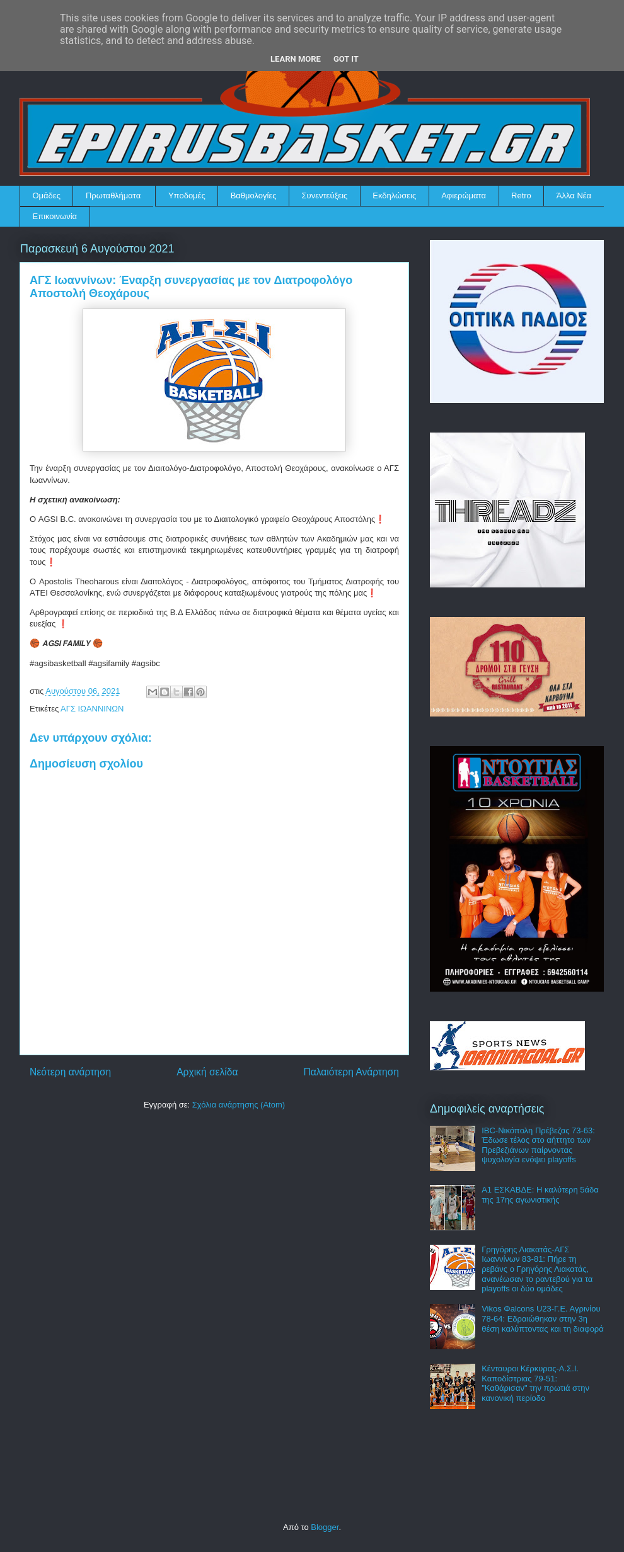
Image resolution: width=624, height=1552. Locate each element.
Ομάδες (47, 195)
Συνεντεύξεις (325, 195)
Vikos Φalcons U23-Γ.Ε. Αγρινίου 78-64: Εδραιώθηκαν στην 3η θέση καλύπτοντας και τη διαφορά (543, 1318)
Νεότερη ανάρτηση (70, 1072)
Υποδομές (186, 195)
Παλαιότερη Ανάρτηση (351, 1072)
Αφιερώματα (463, 195)
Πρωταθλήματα (113, 195)
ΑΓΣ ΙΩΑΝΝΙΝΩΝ (92, 708)
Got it (346, 59)
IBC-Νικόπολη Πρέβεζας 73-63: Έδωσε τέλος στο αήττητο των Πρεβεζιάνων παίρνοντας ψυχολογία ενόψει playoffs (538, 1145)
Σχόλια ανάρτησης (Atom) (238, 1104)
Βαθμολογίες (254, 195)
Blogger (324, 1527)
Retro (521, 195)
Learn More (295, 59)
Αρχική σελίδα (207, 1072)
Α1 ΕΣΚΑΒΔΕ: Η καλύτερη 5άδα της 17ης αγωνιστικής (540, 1194)
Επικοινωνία (55, 216)
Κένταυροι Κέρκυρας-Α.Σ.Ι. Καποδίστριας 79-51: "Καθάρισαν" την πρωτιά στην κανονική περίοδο (535, 1383)
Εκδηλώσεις (394, 195)
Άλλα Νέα (574, 195)
